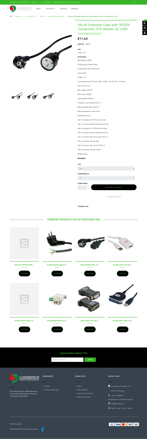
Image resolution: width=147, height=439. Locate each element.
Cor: (79, 164)
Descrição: (82, 57)
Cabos (42, 16)
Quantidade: (83, 183)
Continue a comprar (113, 196)
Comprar (24, 273)
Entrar (79, 386)
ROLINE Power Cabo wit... (57, 264)
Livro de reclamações (51, 390)
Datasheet (81, 158)
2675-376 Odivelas (118, 391)
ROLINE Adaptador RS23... (57, 321)
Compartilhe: (83, 206)
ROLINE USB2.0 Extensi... (122, 264)
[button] (134, 2)
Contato (47, 386)
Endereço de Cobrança (85, 393)
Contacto (63, 9)
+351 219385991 (46, 2)
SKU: (79, 49)
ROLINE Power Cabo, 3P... (24, 320)
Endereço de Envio (83, 397)
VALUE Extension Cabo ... (24, 264)
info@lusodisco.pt (117, 404)
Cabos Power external (56, 16)
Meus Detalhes (82, 390)
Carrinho (74, 9)
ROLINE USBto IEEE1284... (122, 321)
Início (39, 9)
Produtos (50, 9)
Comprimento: (84, 174)
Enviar (90, 360)
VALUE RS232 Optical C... (90, 321)
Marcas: (81, 44)
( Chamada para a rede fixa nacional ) (66, 2)
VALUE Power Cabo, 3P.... (89, 264)
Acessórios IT (31, 16)
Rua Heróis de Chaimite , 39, (121, 386)
